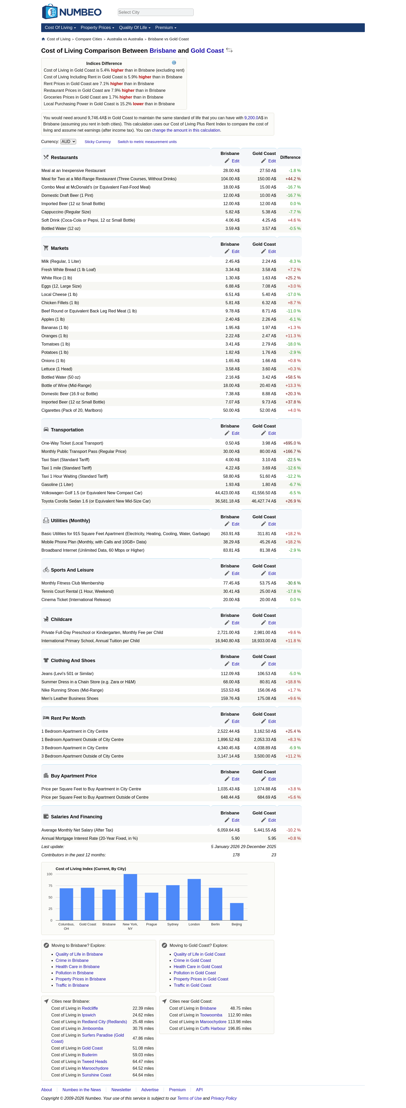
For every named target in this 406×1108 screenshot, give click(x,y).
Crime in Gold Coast (192, 960)
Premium (164, 27)
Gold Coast (207, 50)
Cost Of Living (58, 27)
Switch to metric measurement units (147, 142)
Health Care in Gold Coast (198, 966)
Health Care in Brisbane (78, 966)
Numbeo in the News (81, 1090)
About (46, 1090)
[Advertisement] (326, 68)
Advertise (150, 1090)
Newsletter (121, 1090)
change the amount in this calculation (186, 130)
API (199, 1090)
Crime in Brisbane (72, 960)
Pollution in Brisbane (74, 973)
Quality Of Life (133, 27)
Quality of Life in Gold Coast (199, 954)
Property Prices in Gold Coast (201, 979)
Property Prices (96, 27)
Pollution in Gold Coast (195, 973)
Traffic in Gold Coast (192, 985)
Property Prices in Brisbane (81, 979)
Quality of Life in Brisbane (79, 954)
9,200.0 (251, 118)
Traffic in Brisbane (72, 985)
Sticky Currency (98, 142)
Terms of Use (189, 1098)
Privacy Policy (224, 1098)
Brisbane (163, 50)
